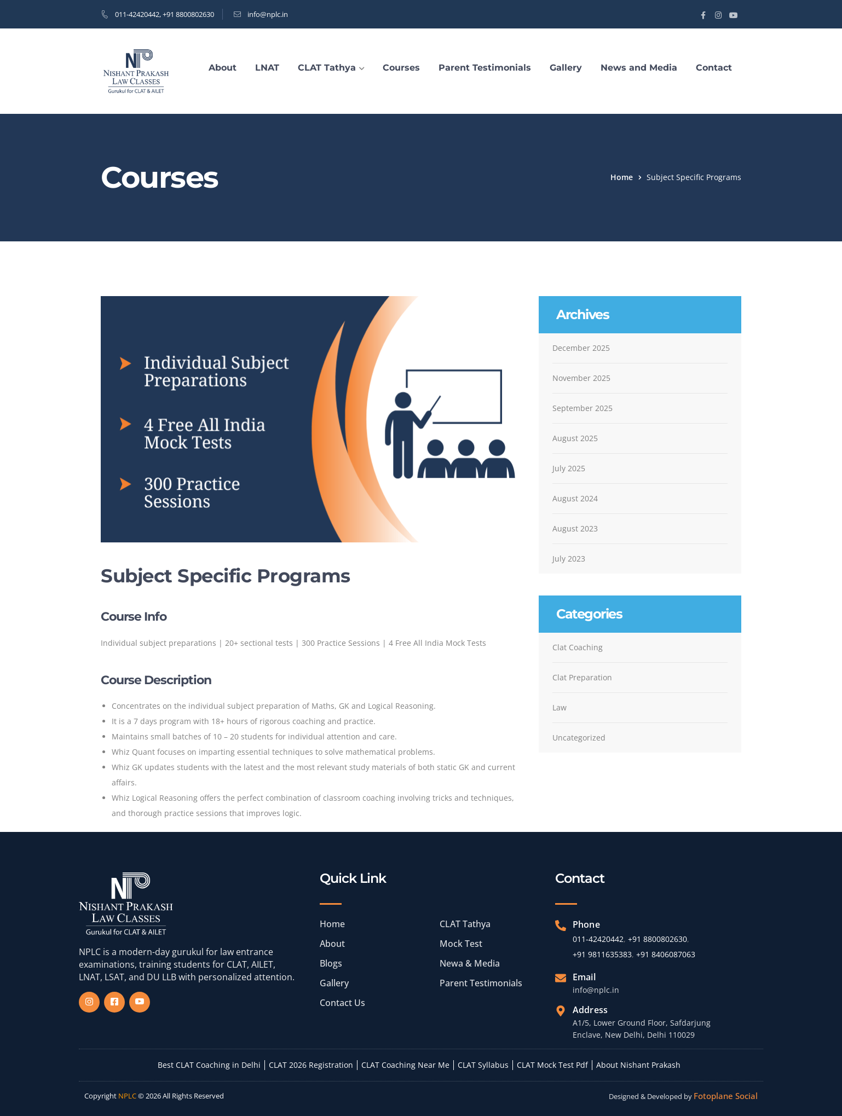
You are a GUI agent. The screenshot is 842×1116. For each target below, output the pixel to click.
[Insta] (89, 1002)
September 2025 (582, 408)
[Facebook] (114, 1002)
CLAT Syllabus (483, 1065)
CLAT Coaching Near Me (405, 1065)
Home (621, 177)
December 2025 (581, 348)
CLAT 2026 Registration (311, 1065)
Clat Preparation (582, 677)
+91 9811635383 (602, 954)
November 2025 (581, 378)
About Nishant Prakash (638, 1065)
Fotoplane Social (726, 1095)
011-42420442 (137, 14)
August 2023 (575, 528)
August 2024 (575, 498)
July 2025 (568, 468)
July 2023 (568, 558)
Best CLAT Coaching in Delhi (209, 1065)
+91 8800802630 (188, 14)
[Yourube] (139, 1002)
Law (559, 707)
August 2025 (575, 438)
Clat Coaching (577, 647)
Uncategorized (578, 737)
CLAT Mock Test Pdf (552, 1065)
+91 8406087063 (665, 954)
